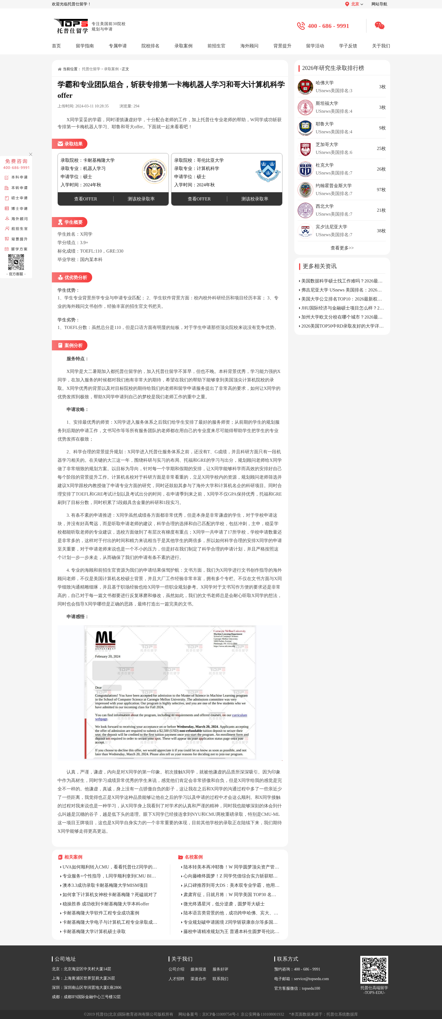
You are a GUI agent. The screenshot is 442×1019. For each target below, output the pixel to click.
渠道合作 (198, 979)
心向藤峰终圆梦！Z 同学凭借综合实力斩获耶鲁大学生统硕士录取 (232, 876)
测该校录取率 (141, 198)
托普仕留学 (91, 69)
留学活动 (315, 45)
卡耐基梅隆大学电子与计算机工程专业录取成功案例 (111, 922)
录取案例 (183, 45)
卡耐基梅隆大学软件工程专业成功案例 (101, 912)
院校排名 (151, 45)
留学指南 (85, 45)
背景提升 (282, 45)
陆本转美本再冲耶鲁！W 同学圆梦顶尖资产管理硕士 (232, 867)
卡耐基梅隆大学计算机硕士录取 (94, 931)
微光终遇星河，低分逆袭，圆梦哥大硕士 (224, 903)
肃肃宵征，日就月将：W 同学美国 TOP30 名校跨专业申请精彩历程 (232, 894)
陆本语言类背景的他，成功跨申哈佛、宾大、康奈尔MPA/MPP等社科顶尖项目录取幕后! (232, 912)
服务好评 (220, 969)
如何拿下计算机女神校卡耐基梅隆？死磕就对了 (110, 894)
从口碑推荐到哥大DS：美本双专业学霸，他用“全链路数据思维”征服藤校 (232, 885)
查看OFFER (85, 198)
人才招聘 (176, 979)
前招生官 (216, 45)
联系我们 (220, 979)
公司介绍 (176, 969)
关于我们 (381, 45)
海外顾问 (249, 45)
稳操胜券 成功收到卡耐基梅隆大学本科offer (106, 903)
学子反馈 (348, 45)
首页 (56, 45)
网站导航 (379, 4)
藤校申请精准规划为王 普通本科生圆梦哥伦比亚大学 (232, 931)
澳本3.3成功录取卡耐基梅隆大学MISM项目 (105, 885)
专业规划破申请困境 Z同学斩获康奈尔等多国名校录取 (232, 922)
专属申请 (118, 45)
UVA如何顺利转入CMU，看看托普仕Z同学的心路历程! (111, 867)
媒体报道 (198, 969)
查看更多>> (342, 248)
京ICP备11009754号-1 (220, 1014)
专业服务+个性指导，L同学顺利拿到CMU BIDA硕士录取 (111, 876)
